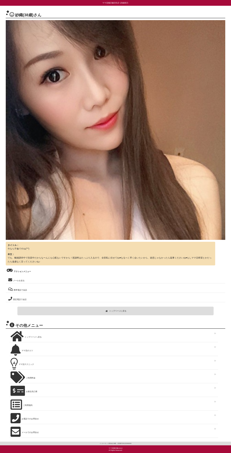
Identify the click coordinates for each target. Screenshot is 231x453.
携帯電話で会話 (17, 289)
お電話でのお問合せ (24, 417)
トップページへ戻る (26, 336)
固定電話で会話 (17, 299)
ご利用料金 (22, 376)
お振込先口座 (23, 390)
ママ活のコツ (21, 349)
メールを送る (16, 280)
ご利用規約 (21, 404)
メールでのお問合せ (24, 431)
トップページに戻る (116, 311)
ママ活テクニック (22, 363)
